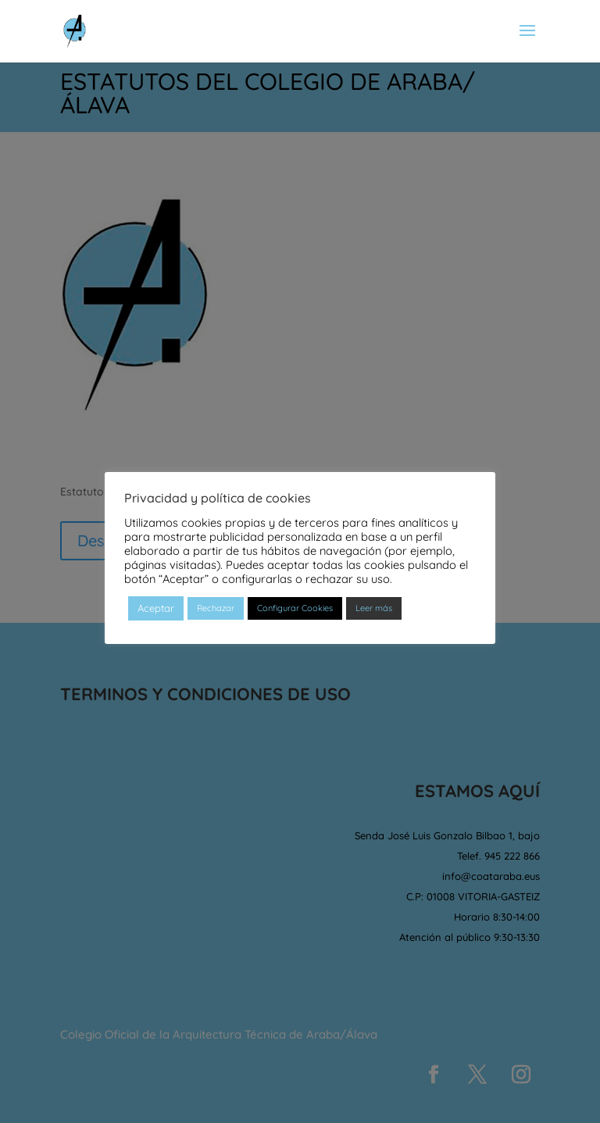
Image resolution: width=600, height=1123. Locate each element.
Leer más (373, 608)
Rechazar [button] (215, 608)
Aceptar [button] (156, 608)
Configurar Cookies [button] (295, 608)
